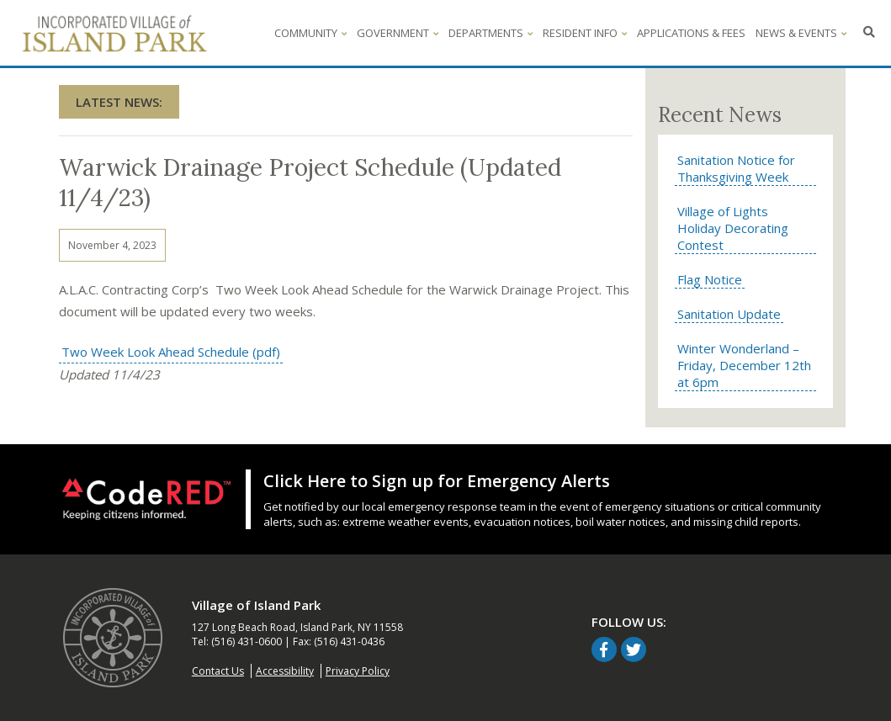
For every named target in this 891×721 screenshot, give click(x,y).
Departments (490, 32)
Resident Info (585, 32)
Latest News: (119, 101)
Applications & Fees (691, 32)
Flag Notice (709, 279)
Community (310, 32)
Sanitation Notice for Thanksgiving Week (736, 168)
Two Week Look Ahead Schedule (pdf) (169, 352)
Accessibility (285, 671)
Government (397, 32)
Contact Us (218, 671)
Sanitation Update (729, 313)
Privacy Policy (358, 671)
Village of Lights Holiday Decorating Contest (732, 228)
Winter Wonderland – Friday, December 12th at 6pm (744, 365)
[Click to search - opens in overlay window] (869, 32)
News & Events (801, 32)
